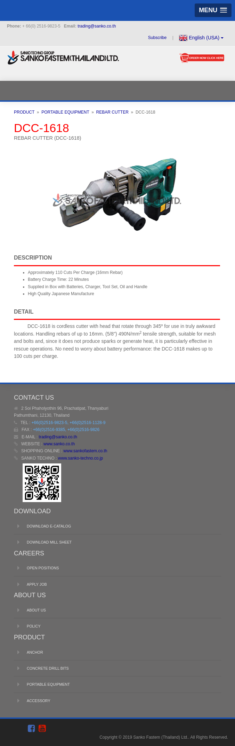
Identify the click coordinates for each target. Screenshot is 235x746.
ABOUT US (36, 610)
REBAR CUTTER (112, 112)
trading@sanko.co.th (97, 26)
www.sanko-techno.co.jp (80, 458)
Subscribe (158, 37)
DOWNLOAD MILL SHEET (49, 542)
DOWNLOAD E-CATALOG (49, 526)
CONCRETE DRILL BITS (48, 668)
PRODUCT (24, 112)
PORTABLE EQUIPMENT (65, 112)
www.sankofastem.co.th (85, 450)
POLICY (34, 626)
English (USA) (201, 38)
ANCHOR (35, 652)
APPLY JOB (37, 584)
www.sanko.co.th (59, 443)
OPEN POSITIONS (43, 568)
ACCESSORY (38, 701)
